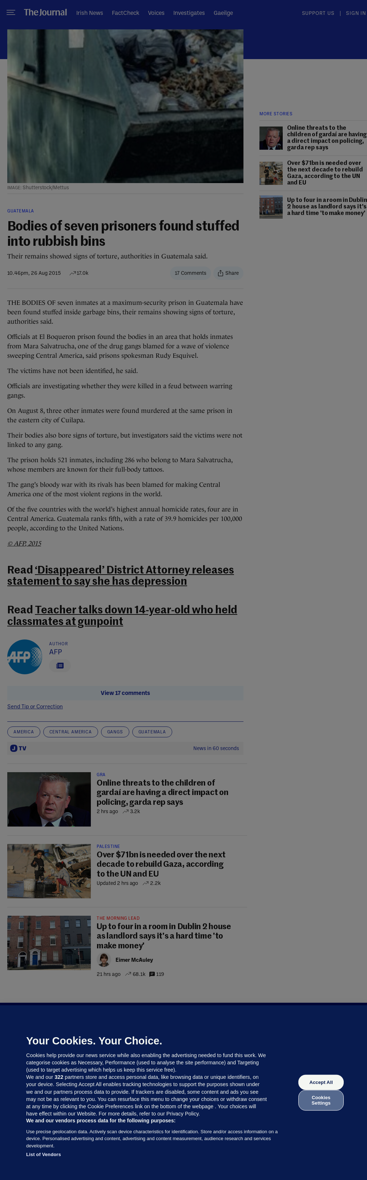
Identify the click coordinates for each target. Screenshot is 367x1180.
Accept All (320, 1082)
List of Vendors (43, 1154)
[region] (183, 1092)
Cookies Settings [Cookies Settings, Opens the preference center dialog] (321, 1100)
